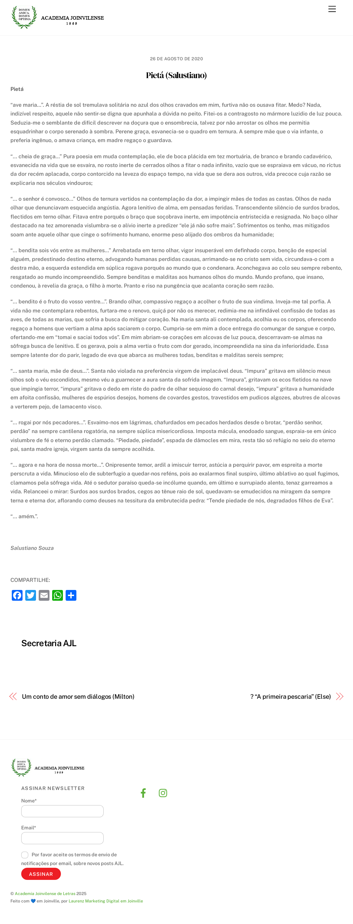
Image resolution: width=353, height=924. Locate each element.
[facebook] (144, 792)
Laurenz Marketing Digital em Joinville (106, 900)
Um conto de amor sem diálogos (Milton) (78, 696)
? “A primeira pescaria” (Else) (290, 696)
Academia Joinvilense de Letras (45, 893)
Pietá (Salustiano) (176, 75)
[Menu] (332, 9)
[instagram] (164, 792)
